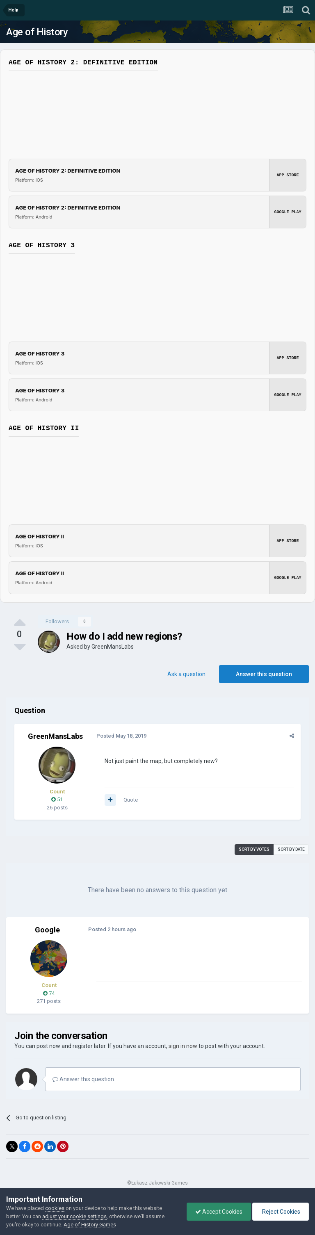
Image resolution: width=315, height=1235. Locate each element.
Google (47, 929)
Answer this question (264, 674)
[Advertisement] (192, 962)
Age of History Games (90, 1224)
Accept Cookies (218, 1211)
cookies (54, 1208)
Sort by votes (254, 849)
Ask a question (186, 674)
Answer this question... (85, 1079)
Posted (121, 736)
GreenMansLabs (112, 646)
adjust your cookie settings (74, 1216)
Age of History (37, 32)
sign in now (183, 1046)
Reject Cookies (280, 1211)
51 (57, 799)
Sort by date (291, 849)
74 (49, 993)
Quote (130, 800)
